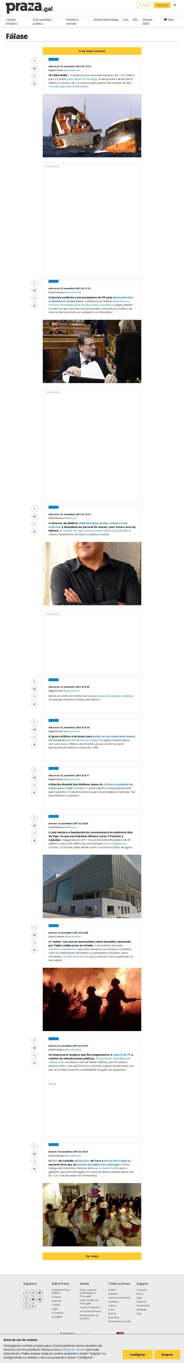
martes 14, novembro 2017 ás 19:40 (68, 932)
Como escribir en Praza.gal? (89, 1301)
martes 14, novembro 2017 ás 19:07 (68, 1045)
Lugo (139, 1297)
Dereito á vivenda (72, 22)
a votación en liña (108, 1168)
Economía (113, 1317)
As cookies (57, 1312)
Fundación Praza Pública (61, 1291)
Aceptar (167, 1355)
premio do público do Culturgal (98, 1164)
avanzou (54, 949)
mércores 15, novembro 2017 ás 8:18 (69, 727)
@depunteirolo (71, 70)
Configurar (138, 1355)
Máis (170, 20)
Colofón (56, 1304)
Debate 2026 (147, 22)
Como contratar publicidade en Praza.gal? (88, 1293)
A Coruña (142, 1289)
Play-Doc (84, 1160)
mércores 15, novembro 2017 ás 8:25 (69, 686)
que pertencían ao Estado (81, 740)
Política (112, 1289)
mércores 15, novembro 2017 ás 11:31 (70, 288)
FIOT (54, 1160)
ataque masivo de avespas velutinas (110, 696)
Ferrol (140, 1293)
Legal (55, 1308)
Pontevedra (143, 1305)
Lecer (111, 1309)
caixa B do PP (122, 1054)
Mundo (112, 1313)
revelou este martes (76, 956)
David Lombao (57, 292)
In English (57, 1316)
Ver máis (92, 1256)
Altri (135, 20)
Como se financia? (90, 1307)
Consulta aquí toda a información (68, 86)
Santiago (141, 1309)
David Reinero (57, 518)
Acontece (113, 1301)
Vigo (139, 1313)
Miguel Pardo (56, 70)
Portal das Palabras (117, 1160)
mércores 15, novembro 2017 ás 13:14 (70, 66)
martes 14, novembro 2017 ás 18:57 (68, 1151)
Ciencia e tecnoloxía (119, 1297)
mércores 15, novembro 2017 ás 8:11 (69, 775)
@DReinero (71, 518)
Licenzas (56, 1300)
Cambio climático (11, 22)
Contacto (56, 1296)
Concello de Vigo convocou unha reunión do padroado (95, 530)
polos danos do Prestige (82, 79)
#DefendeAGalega (106, 20)
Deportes (113, 1293)
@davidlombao (73, 292)
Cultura (112, 1305)
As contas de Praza (90, 1311)
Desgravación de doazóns (89, 1317)
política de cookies (73, 1349)
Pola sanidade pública (42, 22)
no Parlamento (68, 949)
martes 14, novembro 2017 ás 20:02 (68, 823)
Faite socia (162, 5)
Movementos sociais (119, 1321)
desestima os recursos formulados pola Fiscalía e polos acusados (89, 303)
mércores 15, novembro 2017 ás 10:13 (70, 514)
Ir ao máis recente (92, 51)
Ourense (141, 1301)
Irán (125, 20)
